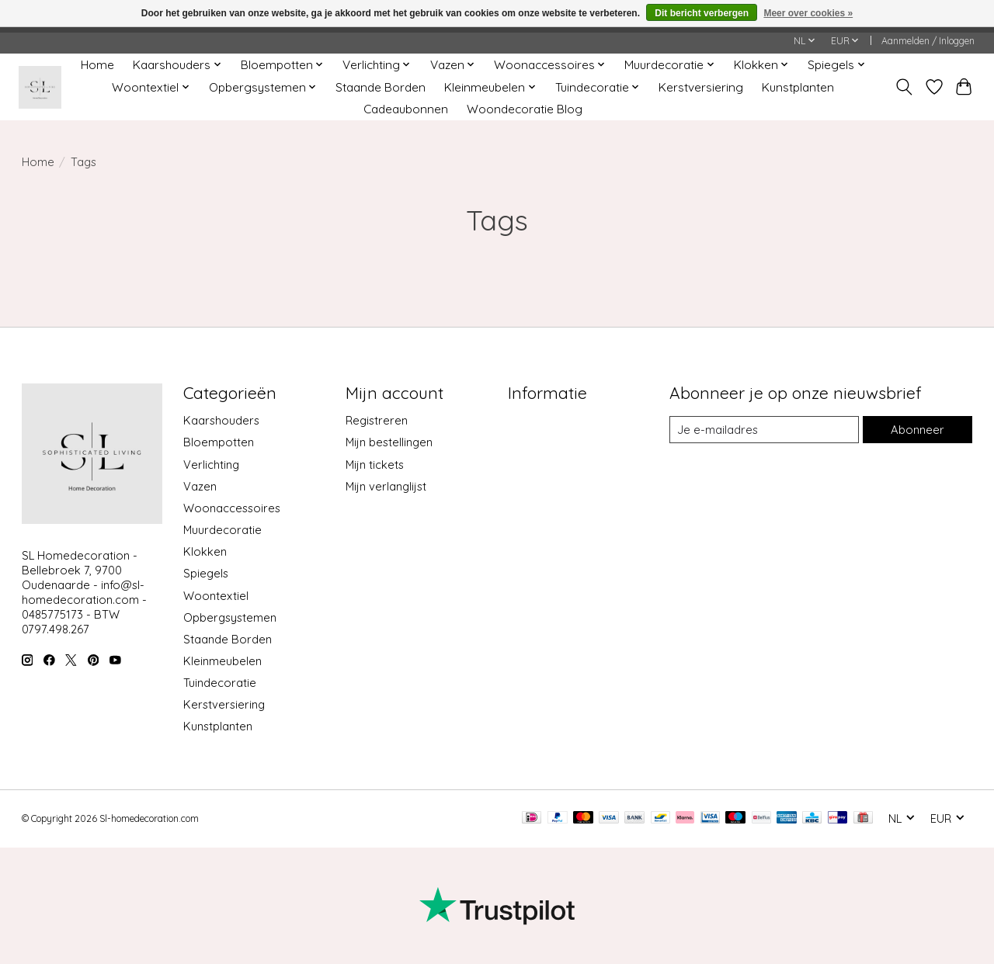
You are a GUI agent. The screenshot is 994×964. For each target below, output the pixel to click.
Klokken (205, 551)
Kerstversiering (701, 87)
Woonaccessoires (231, 508)
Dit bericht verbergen (702, 13)
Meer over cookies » (808, 13)
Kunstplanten (798, 87)
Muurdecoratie (222, 529)
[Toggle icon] (903, 87)
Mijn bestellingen (389, 442)
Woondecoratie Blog (524, 109)
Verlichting (211, 464)
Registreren (377, 420)
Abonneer (917, 429)
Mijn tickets (375, 464)
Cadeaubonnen (405, 109)
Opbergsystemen (229, 617)
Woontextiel (215, 595)
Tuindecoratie (219, 682)
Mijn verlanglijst (386, 486)
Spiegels (205, 573)
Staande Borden (380, 87)
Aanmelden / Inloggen (928, 41)
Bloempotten (218, 442)
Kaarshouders (221, 420)
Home (97, 64)
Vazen (200, 486)
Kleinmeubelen (222, 661)
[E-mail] (764, 430)
